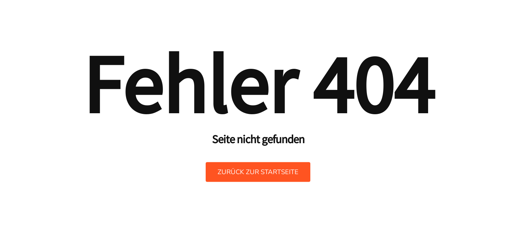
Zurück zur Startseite (258, 172)
